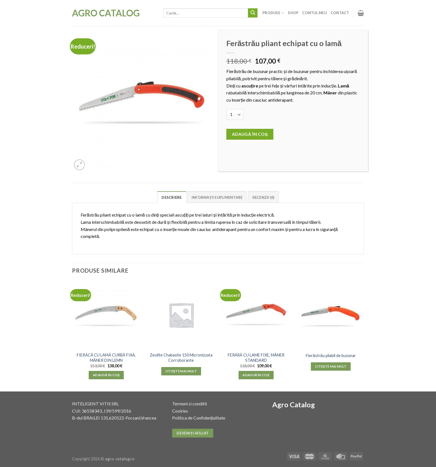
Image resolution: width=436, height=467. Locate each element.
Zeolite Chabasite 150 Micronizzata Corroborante (181, 358)
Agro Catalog (106, 13)
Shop (293, 13)
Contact (340, 13)
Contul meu (314, 13)
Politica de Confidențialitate (198, 417)
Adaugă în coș (250, 134)
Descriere (172, 197)
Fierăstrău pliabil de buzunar (331, 355)
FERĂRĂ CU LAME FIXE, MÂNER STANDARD (256, 358)
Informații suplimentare (217, 197)
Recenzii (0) (263, 197)
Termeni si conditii (189, 403)
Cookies (180, 410)
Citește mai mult (181, 371)
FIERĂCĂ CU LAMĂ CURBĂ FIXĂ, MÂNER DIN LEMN (106, 358)
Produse (273, 13)
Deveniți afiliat (193, 433)
